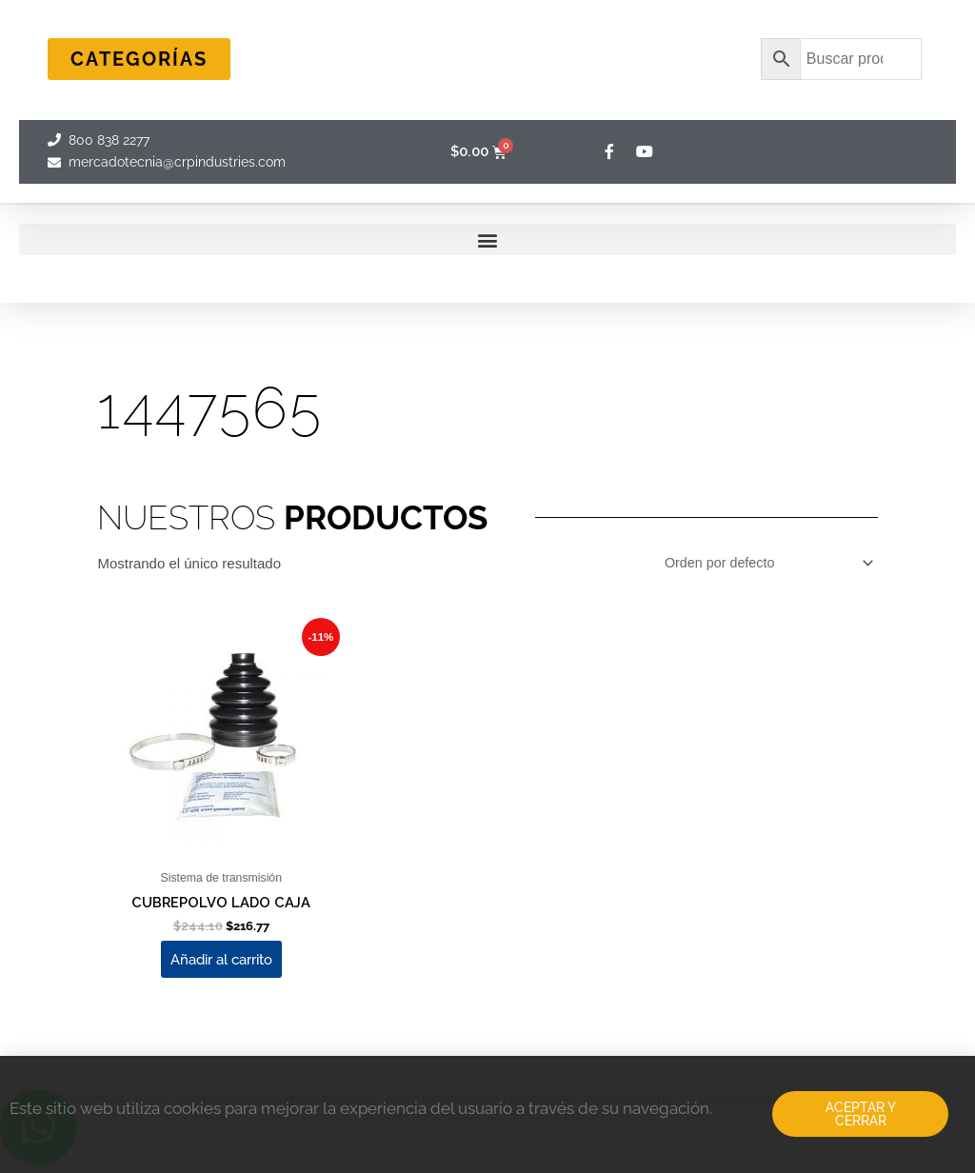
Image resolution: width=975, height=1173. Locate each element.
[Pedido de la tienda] (761, 563)
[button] (487, 239)
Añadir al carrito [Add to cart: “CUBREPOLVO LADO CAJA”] (221, 965)
